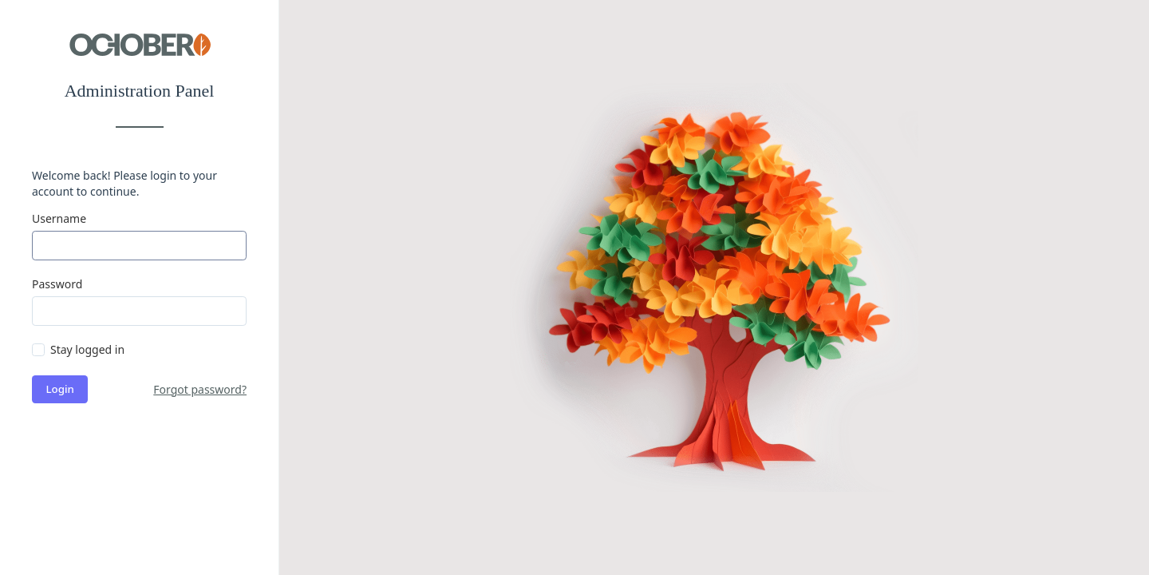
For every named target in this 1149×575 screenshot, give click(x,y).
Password (57, 283)
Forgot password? (200, 389)
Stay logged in (87, 349)
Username (59, 218)
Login (60, 389)
